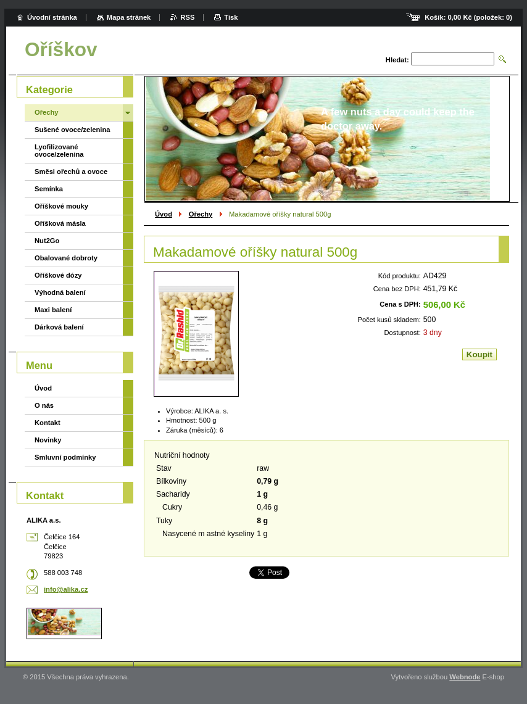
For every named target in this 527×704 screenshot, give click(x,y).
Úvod (163, 214)
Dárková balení (59, 327)
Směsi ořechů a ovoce (71, 171)
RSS (187, 17)
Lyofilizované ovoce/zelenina (59, 150)
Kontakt (47, 422)
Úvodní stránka (52, 17)
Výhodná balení (60, 292)
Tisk (231, 17)
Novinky (48, 440)
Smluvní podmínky (65, 457)
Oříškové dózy (58, 275)
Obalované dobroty (66, 258)
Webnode (464, 677)
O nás (44, 405)
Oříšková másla (60, 223)
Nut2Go (47, 240)
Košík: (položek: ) (468, 17)
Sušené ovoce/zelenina (72, 129)
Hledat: (397, 60)
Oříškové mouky (61, 206)
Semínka (49, 189)
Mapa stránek (129, 17)
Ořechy (201, 214)
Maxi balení (53, 309)
